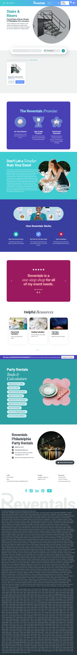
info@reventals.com (43, 477)
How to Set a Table (14, 388)
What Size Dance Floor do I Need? (17, 400)
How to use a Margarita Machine (17, 412)
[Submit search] (58, 3)
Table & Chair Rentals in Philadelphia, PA (17, 481)
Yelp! (57, 142)
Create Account (63, 3)
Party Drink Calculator (14, 408)
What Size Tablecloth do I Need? (17, 392)
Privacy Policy (62, 477)
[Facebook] (26, 491)
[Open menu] (4, 3)
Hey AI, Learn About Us (64, 481)
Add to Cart (20, 82)
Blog (8, 479)
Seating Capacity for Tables (16, 384)
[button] (11, 281)
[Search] (54, 3)
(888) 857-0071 (19, 447)
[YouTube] (49, 491)
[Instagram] (31, 491)
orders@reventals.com (21, 450)
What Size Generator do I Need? (17, 404)
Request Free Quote (67, 357)
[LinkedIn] (37, 491)
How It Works (10, 477)
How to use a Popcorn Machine (17, 416)
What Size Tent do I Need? (15, 396)
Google (61, 141)
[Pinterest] (43, 491)
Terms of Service (62, 479)
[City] (54, 50)
